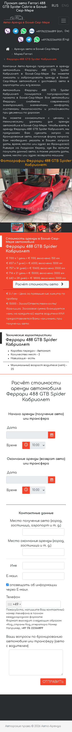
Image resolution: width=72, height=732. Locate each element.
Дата (12, 427)
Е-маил (11, 576)
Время (12, 445)
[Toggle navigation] (63, 21)
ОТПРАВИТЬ (53, 682)
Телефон (13, 597)
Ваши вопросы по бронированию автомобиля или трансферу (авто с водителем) (35, 641)
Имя (13, 565)
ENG (65, 5)
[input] (27, 435)
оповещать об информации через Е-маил (31, 587)
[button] (68, 196)
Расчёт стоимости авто (40, 284)
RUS (55, 5)
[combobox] (14, 604)
